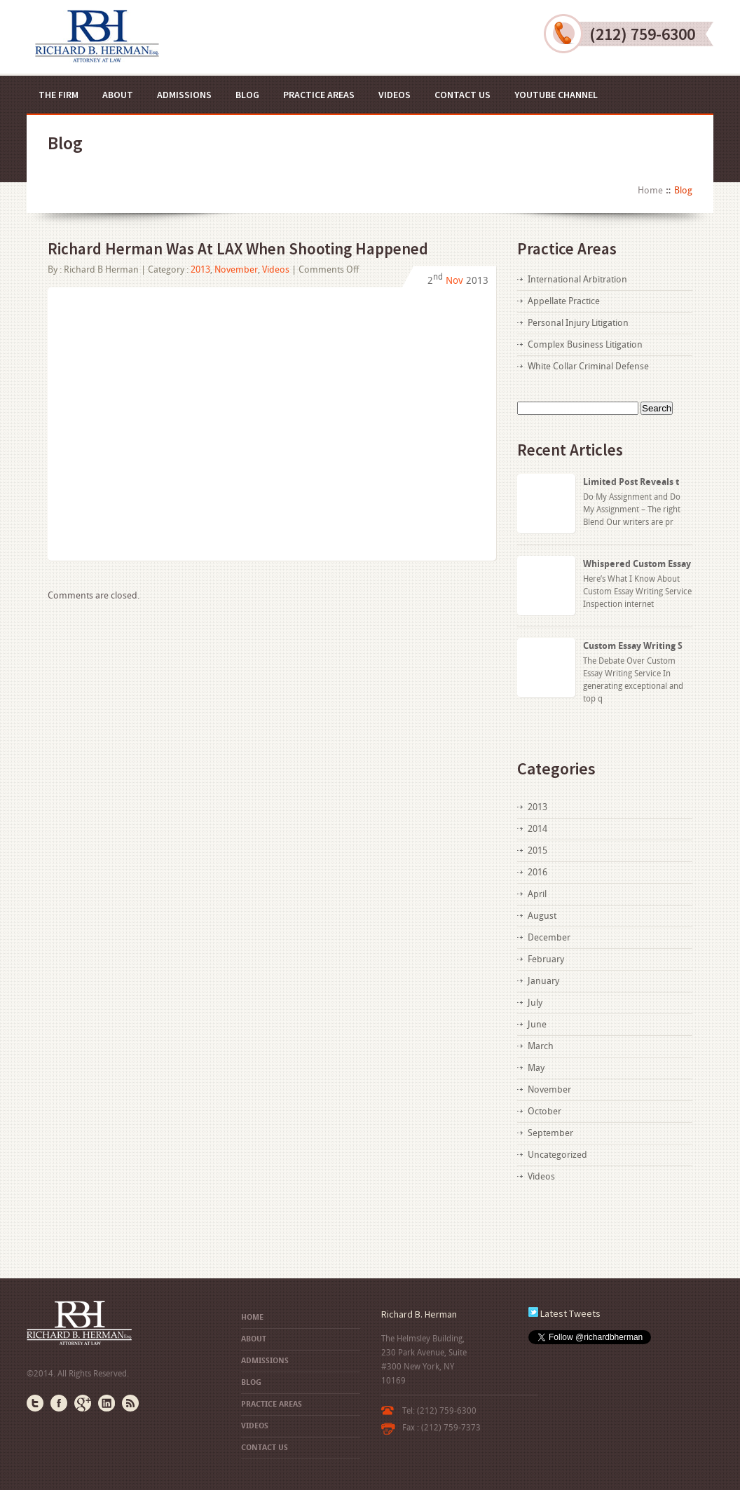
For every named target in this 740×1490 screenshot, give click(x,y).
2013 (200, 269)
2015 (537, 850)
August (542, 915)
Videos (394, 94)
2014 (537, 828)
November (236, 269)
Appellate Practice (564, 301)
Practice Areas (319, 94)
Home (650, 190)
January (543, 981)
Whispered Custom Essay (637, 564)
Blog (247, 94)
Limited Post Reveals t (631, 482)
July (535, 1002)
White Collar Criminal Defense (588, 366)
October (544, 1111)
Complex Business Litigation (585, 344)
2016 (537, 872)
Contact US (462, 94)
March (541, 1046)
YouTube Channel (556, 94)
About (117, 94)
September (550, 1133)
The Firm (58, 94)
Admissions (184, 94)
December (549, 937)
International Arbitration (577, 279)
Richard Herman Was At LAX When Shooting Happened (238, 248)
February (546, 959)
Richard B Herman (101, 269)
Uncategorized (557, 1154)
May (536, 1067)
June (537, 1024)
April (537, 894)
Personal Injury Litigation (578, 322)
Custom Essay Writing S (633, 646)
